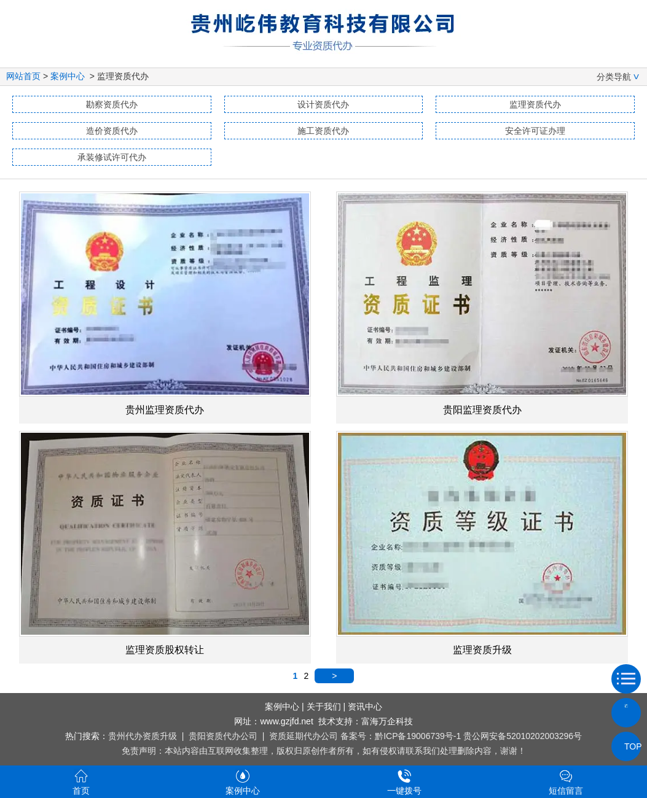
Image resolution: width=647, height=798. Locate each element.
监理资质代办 (535, 104)
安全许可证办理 (535, 131)
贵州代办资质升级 (142, 736)
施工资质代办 (323, 131)
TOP (626, 746)
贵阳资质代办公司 (223, 736)
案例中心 (67, 76)
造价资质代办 (112, 131)
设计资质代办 (323, 104)
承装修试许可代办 (111, 157)
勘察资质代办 (112, 104)
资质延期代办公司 (303, 736)
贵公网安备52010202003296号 (522, 736)
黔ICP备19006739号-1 (418, 736)
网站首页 (23, 76)
